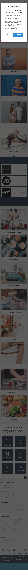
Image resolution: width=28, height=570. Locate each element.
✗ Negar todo (9, 34)
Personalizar (14, 37)
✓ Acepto (18, 34)
